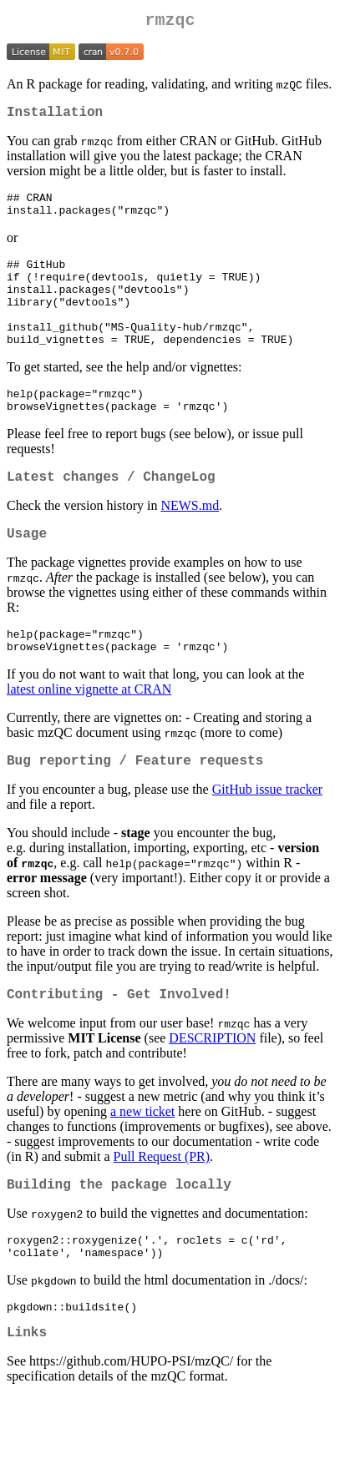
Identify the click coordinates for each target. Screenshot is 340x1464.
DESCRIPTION (212, 1090)
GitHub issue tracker (267, 838)
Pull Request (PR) (162, 1209)
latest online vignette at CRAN (89, 735)
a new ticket (142, 1164)
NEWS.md (189, 543)
